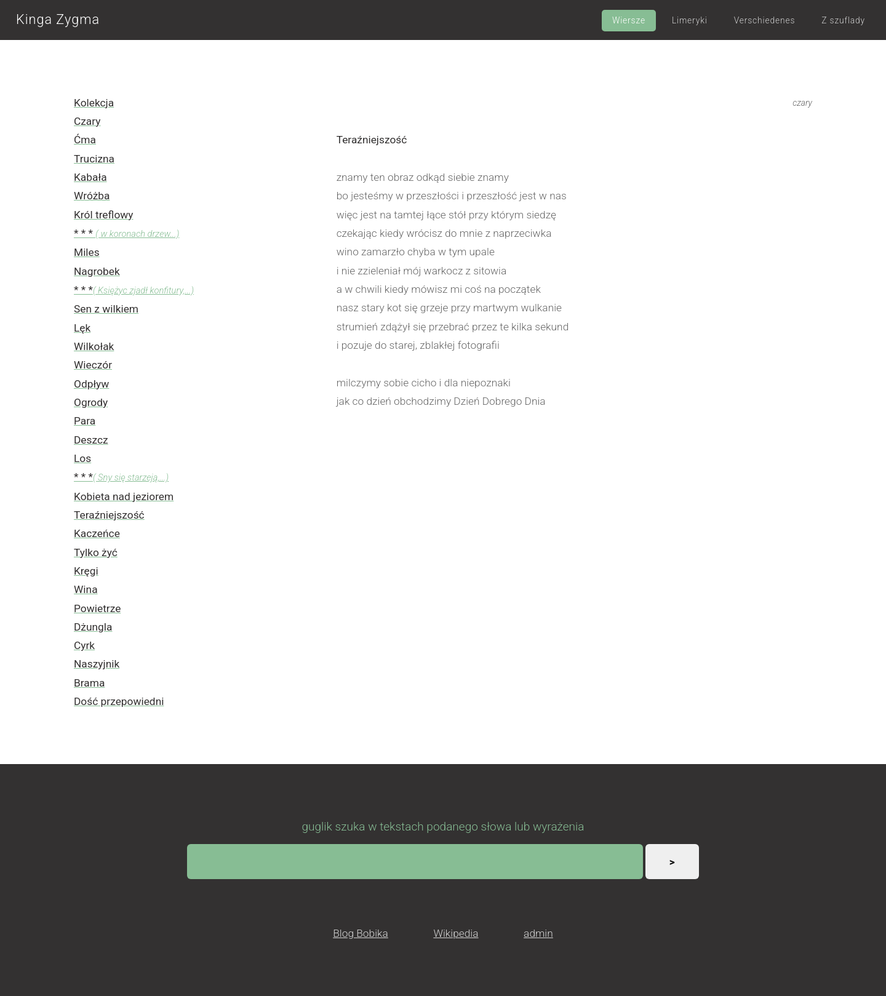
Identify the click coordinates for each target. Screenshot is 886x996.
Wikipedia (455, 933)
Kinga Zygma (58, 19)
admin (538, 933)
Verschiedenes (765, 20)
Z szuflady (843, 20)
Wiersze (628, 20)
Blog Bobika (360, 933)
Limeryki (690, 20)
